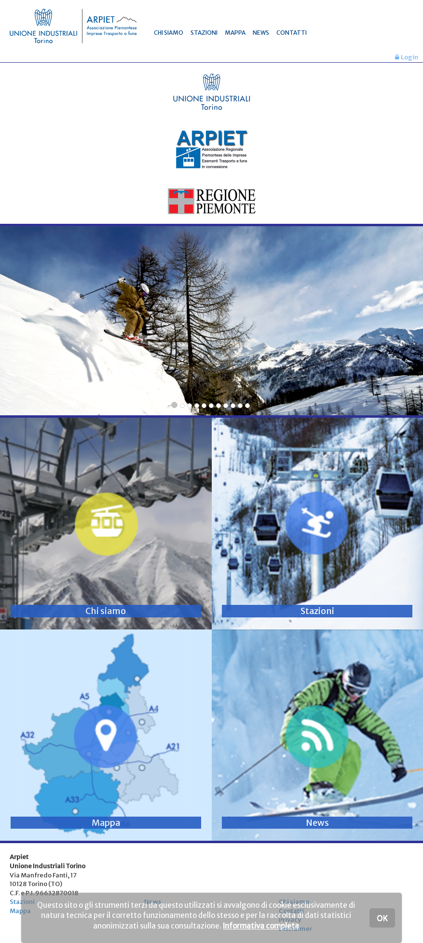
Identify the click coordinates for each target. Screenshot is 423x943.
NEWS (261, 32)
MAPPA (235, 32)
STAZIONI (204, 32)
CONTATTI (291, 32)
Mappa (20, 911)
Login (406, 57)
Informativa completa (261, 925)
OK (382, 918)
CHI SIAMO (168, 32)
